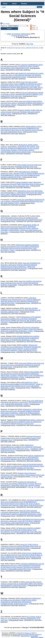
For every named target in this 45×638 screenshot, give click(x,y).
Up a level (5, 24)
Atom (32, 25)
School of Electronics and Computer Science (26, 634)
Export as (4, 26)
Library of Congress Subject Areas (18, 34)
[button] (9, 28)
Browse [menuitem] (24, 3)
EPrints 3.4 (27, 633)
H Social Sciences (18, 35)
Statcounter (34, 637)
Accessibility (34, 636)
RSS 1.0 (33, 27)
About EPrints (25, 636)
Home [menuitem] (5, 3)
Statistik (40, 637)
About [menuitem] (14, 3)
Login (4, 7)
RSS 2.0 (33, 29)
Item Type (30, 44)
